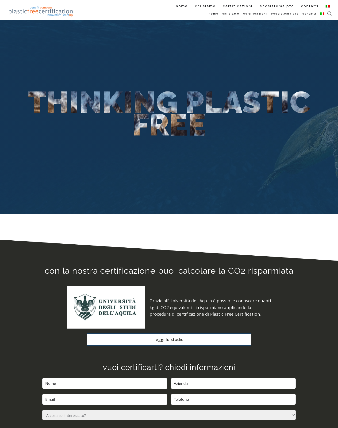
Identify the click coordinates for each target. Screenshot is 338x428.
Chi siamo (205, 6)
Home (182, 6)
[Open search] (329, 13)
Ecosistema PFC (277, 6)
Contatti (310, 6)
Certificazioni (238, 6)
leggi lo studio (169, 339)
